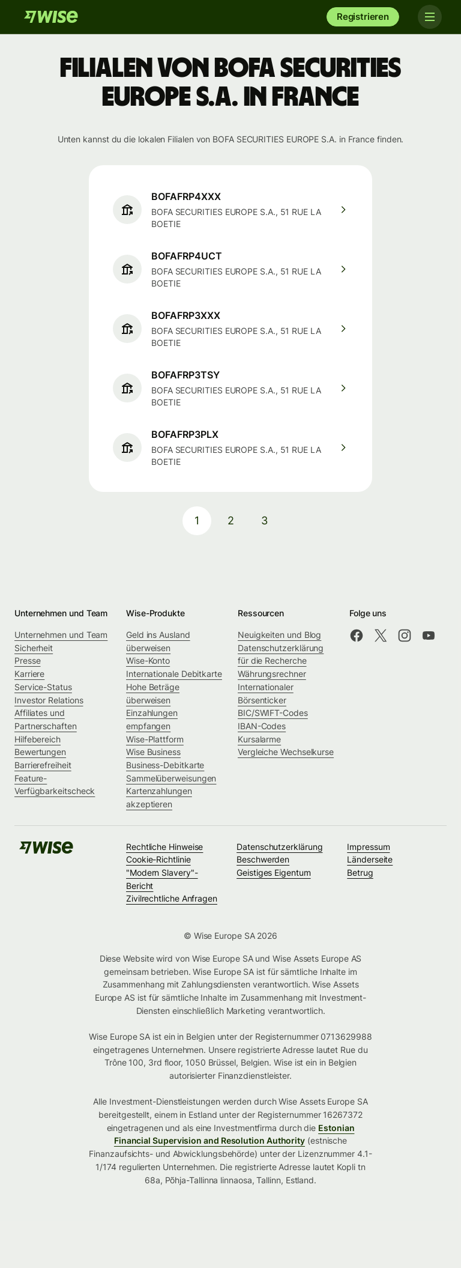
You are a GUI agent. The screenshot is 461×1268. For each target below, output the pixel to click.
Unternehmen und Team (60, 634)
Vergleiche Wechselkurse (286, 752)
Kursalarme (259, 739)
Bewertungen (40, 752)
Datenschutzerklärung (279, 847)
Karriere (29, 674)
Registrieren (363, 16)
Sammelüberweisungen (171, 778)
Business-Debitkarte (165, 765)
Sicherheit (33, 648)
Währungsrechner (272, 674)
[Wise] (51, 17)
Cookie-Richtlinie (158, 859)
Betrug (360, 872)
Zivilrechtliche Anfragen (171, 898)
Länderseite (370, 859)
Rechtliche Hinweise (164, 847)
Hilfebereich (37, 739)
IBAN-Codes (262, 726)
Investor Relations (48, 700)
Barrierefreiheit (42, 765)
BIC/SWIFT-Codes (273, 713)
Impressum (368, 847)
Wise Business (153, 752)
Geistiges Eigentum (274, 872)
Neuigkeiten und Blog (279, 634)
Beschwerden (263, 859)
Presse (27, 660)
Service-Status (43, 687)
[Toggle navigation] (430, 17)
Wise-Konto (148, 660)
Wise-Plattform (155, 739)
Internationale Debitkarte (174, 674)
